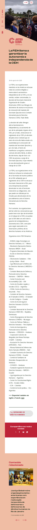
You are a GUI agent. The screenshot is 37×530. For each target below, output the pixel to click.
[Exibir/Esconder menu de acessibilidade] (2, 32)
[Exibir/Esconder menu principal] (2, 12)
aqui (22, 398)
